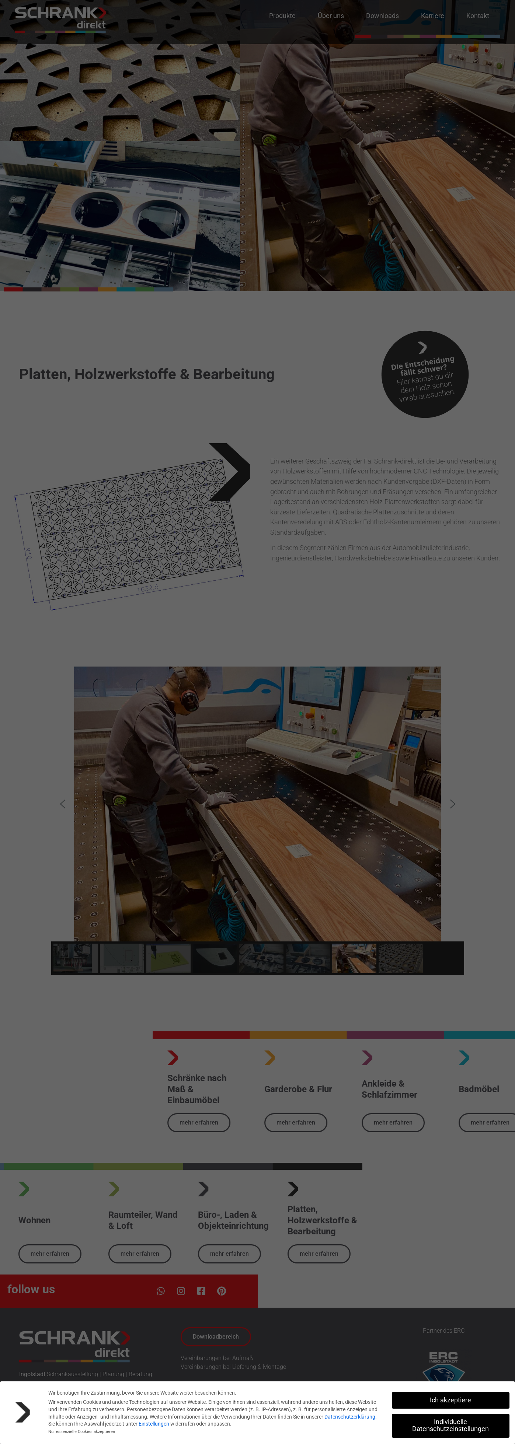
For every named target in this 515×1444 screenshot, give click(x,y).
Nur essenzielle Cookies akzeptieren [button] (81, 1431)
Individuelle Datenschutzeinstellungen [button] (450, 1425)
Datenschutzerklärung (349, 1417)
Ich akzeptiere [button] (450, 1400)
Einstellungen (154, 1424)
